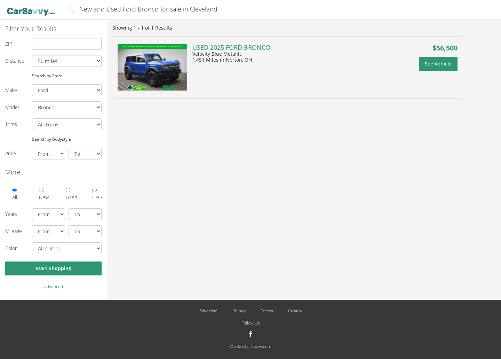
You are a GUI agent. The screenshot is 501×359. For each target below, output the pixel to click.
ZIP (8, 43)
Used (70, 194)
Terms (267, 311)
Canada (295, 311)
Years (11, 214)
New (43, 194)
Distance (14, 60)
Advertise (208, 311)
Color (11, 248)
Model (12, 107)
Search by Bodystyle (51, 139)
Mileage (13, 231)
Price (10, 153)
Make (11, 90)
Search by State (47, 75)
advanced (53, 286)
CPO (97, 194)
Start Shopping (53, 268)
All (14, 194)
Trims (11, 124)
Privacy (239, 311)
